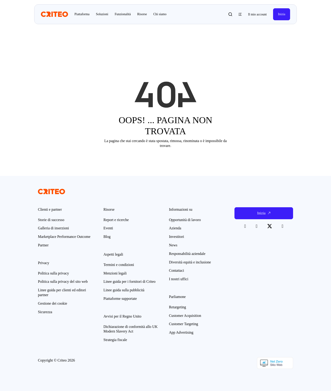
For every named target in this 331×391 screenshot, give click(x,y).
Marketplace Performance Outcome (64, 237)
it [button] (240, 14)
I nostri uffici (178, 279)
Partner (43, 245)
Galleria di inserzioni (53, 228)
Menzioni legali (115, 273)
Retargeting (177, 307)
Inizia (281, 14)
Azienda (175, 228)
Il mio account (257, 14)
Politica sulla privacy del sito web (63, 281)
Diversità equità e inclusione (190, 262)
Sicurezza (45, 312)
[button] (230, 14)
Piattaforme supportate (120, 299)
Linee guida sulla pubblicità (123, 290)
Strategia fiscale (115, 340)
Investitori (176, 237)
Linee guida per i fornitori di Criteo (129, 281)
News (173, 245)
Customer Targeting (183, 324)
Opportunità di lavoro (185, 220)
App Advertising (181, 332)
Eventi (108, 228)
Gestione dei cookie (52, 303)
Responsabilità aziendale (187, 254)
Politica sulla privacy (53, 273)
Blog (107, 237)
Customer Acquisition (185, 316)
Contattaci (176, 270)
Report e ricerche (116, 220)
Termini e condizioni (118, 265)
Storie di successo (51, 220)
